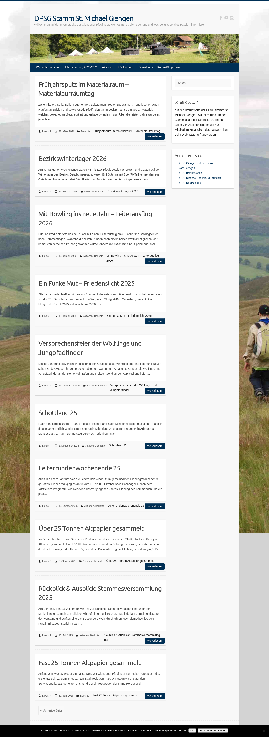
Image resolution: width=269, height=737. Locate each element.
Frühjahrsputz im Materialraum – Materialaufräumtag (83, 89)
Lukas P (46, 131)
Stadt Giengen (186, 168)
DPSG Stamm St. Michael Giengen (83, 18)
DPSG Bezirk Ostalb (190, 172)
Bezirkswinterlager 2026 (72, 158)
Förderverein (126, 67)
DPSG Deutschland (189, 182)
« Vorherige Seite (51, 710)
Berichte (85, 131)
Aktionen (107, 67)
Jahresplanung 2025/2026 (81, 67)
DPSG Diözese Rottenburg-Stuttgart (199, 177)
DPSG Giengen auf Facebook (195, 163)
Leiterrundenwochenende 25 (79, 468)
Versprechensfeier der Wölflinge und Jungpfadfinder (90, 348)
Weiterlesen (154, 136)
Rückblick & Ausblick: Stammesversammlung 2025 (100, 593)
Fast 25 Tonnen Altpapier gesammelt (89, 662)
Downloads (146, 67)
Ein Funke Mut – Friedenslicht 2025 (86, 283)
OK (192, 730)
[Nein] (264, 731)
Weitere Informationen (213, 730)
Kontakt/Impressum (169, 67)
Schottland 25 (57, 412)
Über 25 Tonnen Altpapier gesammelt (91, 528)
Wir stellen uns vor (48, 67)
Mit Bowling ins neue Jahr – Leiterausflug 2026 (95, 218)
